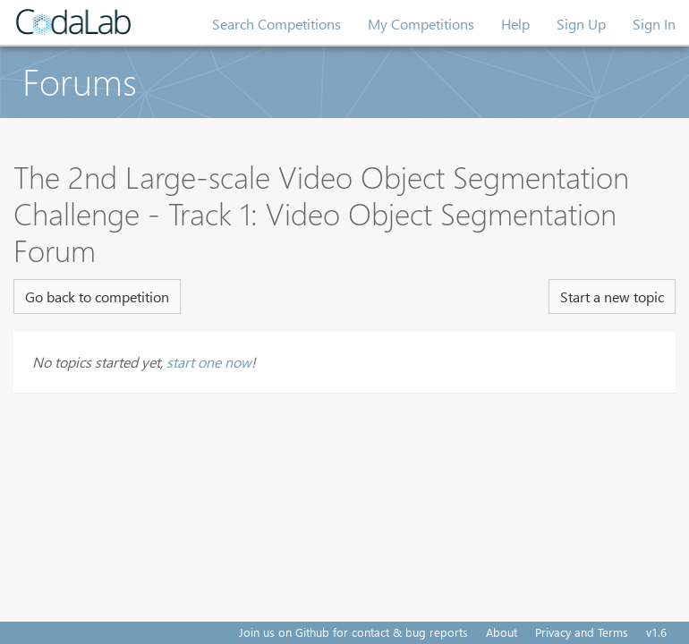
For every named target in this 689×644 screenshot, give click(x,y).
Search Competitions (276, 23)
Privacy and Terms (581, 632)
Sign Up (581, 23)
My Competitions (421, 23)
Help (515, 23)
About (501, 632)
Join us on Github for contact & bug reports (353, 632)
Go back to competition (97, 296)
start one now (208, 361)
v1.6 (656, 632)
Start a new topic (612, 296)
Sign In (654, 23)
